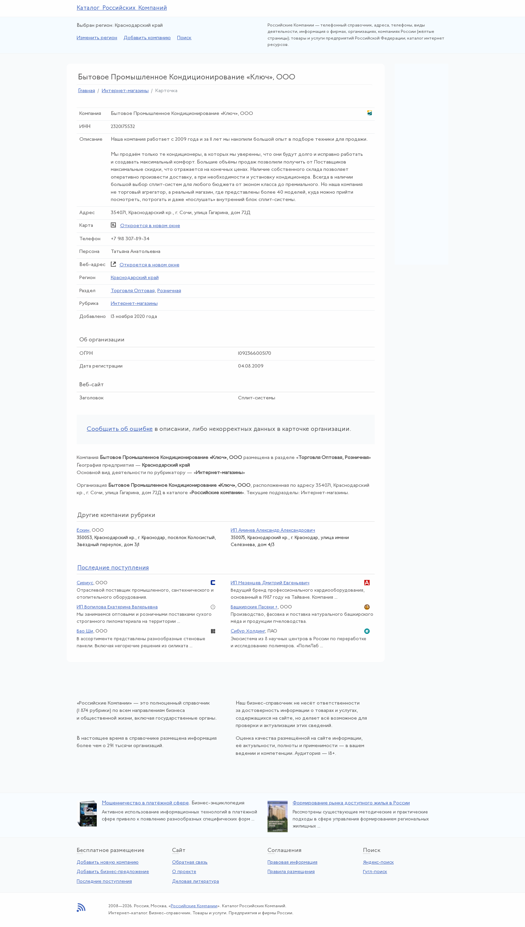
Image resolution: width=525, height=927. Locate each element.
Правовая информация (292, 862)
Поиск (184, 38)
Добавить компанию (147, 38)
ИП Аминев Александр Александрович (273, 530)
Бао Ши (85, 631)
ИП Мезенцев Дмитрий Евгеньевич (270, 583)
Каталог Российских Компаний (122, 8)
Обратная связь (190, 862)
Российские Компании (194, 906)
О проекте (184, 871)
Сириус (85, 583)
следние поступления (113, 568)
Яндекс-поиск (378, 862)
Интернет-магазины (125, 90)
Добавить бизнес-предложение (113, 871)
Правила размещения (291, 871)
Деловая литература (195, 881)
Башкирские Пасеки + (254, 607)
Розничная (169, 290)
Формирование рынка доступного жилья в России (351, 803)
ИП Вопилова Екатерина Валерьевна (117, 607)
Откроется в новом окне (150, 225)
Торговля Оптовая (133, 290)
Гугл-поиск (375, 871)
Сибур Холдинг (248, 631)
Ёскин (83, 530)
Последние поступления (104, 881)
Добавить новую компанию (108, 862)
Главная (86, 90)
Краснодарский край (135, 277)
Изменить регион (97, 38)
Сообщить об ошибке (120, 429)
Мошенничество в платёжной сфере (145, 803)
